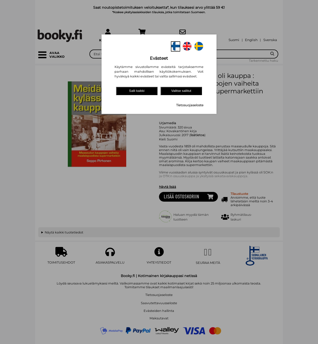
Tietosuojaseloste (189, 105)
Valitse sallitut (181, 91)
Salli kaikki (136, 91)
